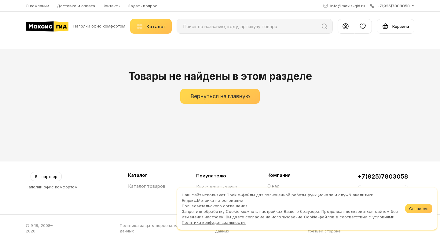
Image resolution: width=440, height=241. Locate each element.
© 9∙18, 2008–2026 (39, 228)
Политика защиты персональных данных (152, 228)
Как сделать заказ (216, 187)
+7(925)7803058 (383, 176)
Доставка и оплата (76, 5)
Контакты (111, 5)
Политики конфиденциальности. (214, 222)
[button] (392, 6)
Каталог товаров (146, 186)
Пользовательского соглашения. (215, 205)
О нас (273, 186)
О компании (37, 5)
